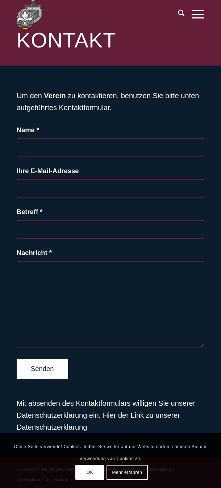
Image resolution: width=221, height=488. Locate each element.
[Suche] (178, 14)
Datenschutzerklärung (52, 427)
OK (90, 472)
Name (28, 130)
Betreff (30, 212)
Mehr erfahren (127, 472)
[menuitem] (178, 14)
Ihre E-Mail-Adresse (48, 171)
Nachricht (34, 252)
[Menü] (194, 14)
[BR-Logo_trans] (92, 14)
